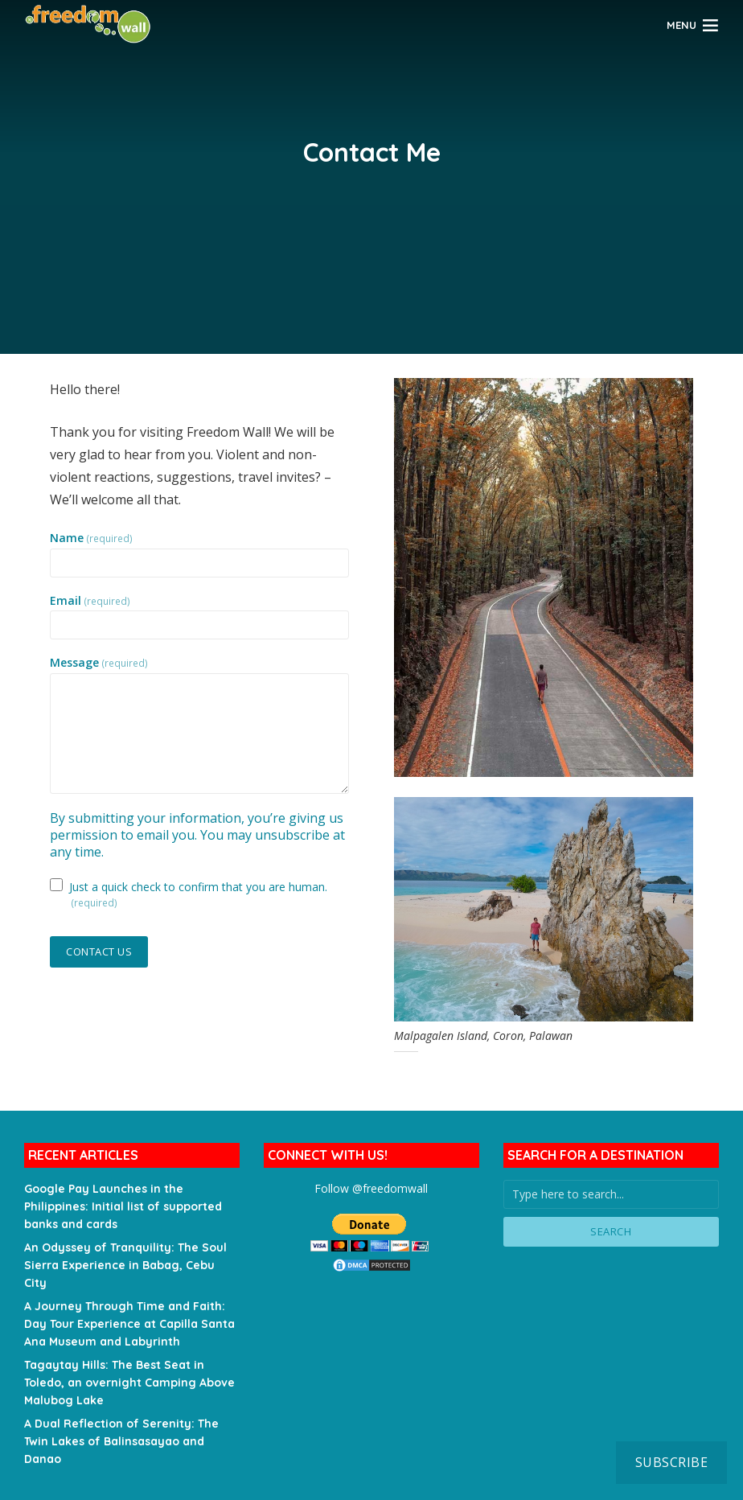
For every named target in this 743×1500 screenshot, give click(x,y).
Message (99, 662)
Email (90, 601)
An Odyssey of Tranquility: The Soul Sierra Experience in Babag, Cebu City (125, 1265)
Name (91, 538)
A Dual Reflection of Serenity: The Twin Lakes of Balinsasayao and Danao (121, 1441)
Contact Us (99, 951)
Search (610, 1231)
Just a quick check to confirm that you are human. (198, 894)
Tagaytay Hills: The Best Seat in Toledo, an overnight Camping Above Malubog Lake (129, 1383)
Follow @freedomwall (371, 1188)
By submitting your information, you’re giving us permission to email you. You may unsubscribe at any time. (197, 835)
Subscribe (671, 1462)
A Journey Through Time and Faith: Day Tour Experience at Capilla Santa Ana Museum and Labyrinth (129, 1324)
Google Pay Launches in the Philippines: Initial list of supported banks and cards (123, 1206)
